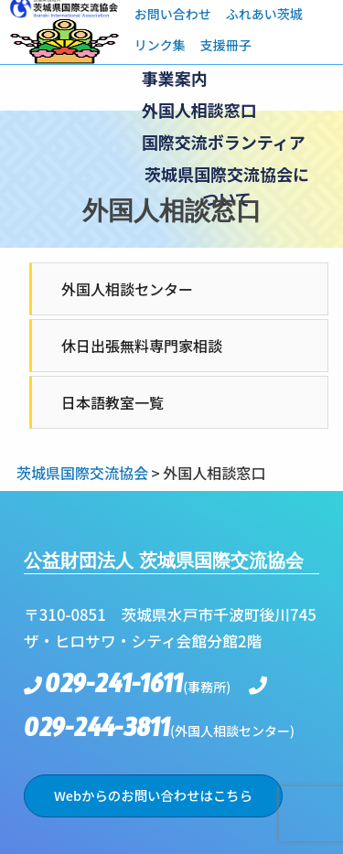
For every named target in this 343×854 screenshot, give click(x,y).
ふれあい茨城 (264, 14)
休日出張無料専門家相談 (141, 346)
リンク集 (160, 45)
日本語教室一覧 (112, 402)
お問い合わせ (172, 14)
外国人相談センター (127, 289)
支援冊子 (226, 45)
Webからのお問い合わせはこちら (153, 795)
